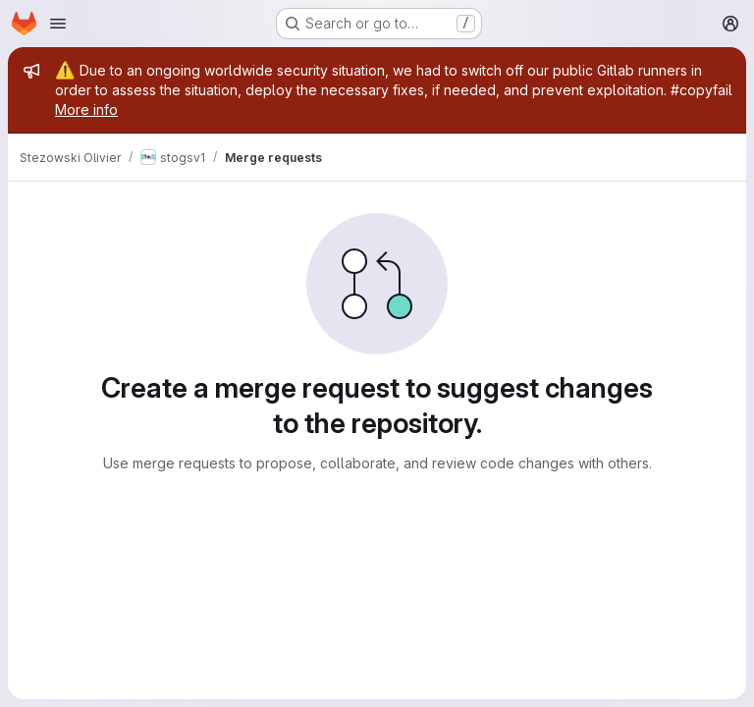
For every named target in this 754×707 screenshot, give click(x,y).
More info (86, 109)
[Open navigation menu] (58, 23)
